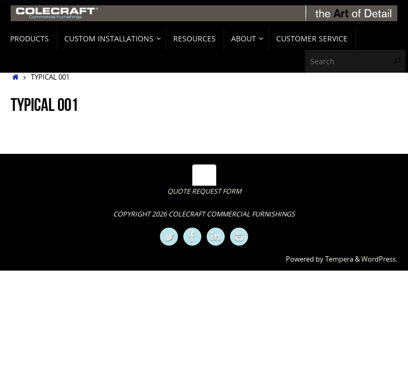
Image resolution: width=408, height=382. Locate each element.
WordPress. (379, 259)
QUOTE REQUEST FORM (204, 191)
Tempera (339, 259)
